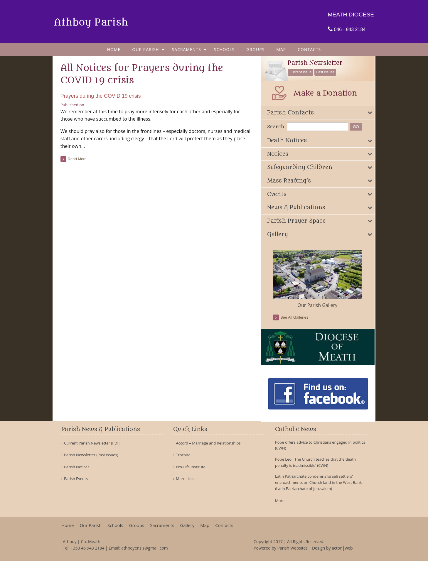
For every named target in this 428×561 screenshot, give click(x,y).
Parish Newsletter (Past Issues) (91, 455)
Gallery (187, 525)
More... (281, 500)
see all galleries (296, 317)
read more (78, 159)
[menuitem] (114, 49)
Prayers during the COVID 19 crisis (101, 96)
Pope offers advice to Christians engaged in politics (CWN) (320, 445)
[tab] (319, 112)
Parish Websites (292, 548)
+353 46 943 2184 (87, 548)
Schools (224, 49)
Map (281, 49)
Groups (255, 49)
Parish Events (76, 479)
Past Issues (327, 72)
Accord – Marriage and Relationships (208, 443)
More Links (186, 479)
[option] (319, 279)
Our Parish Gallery (319, 305)
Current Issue (302, 72)
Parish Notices (76, 467)
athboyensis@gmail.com (144, 548)
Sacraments (186, 49)
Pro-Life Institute (190, 467)
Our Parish (145, 49)
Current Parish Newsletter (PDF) (92, 443)
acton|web (342, 548)
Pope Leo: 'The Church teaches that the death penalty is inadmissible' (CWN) (315, 462)
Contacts (309, 49)
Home (114, 49)
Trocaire (183, 455)
